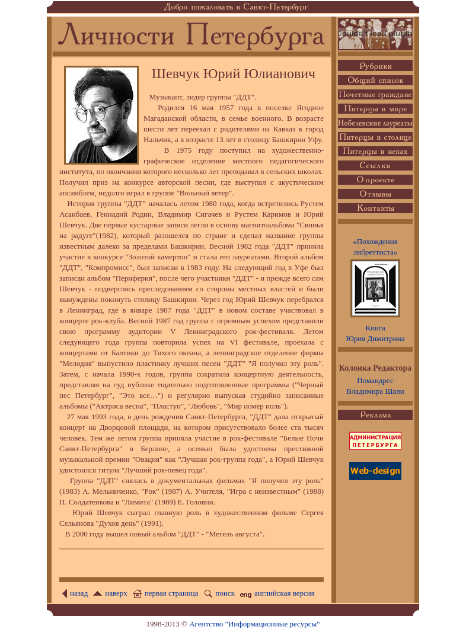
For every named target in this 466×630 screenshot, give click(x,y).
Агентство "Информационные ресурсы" (254, 623)
